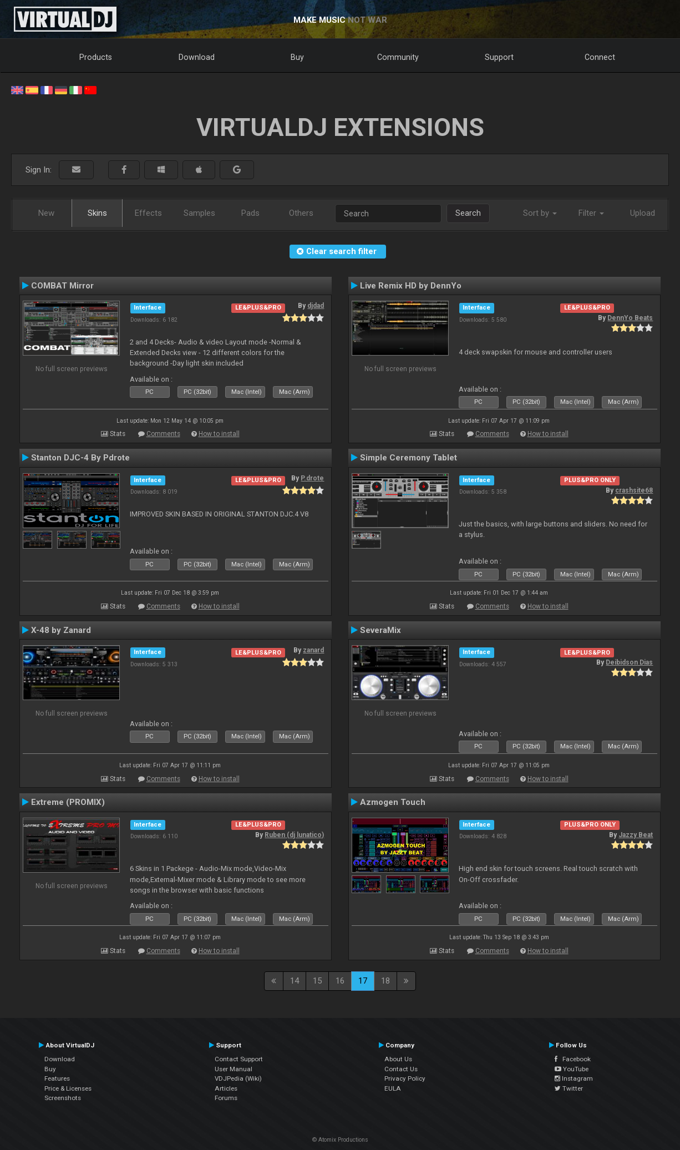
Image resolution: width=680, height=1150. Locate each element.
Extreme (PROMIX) (68, 802)
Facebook (573, 1059)
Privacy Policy (404, 1078)
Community (398, 57)
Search (468, 213)
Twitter (569, 1088)
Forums (226, 1098)
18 (385, 981)
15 (317, 981)
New (46, 213)
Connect (600, 57)
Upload (642, 213)
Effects (148, 213)
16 (340, 981)
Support (499, 57)
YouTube (571, 1069)
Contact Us (401, 1069)
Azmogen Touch (392, 802)
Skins (97, 213)
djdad (315, 306)
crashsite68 (634, 490)
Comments (163, 434)
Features (57, 1078)
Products (95, 57)
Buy (297, 57)
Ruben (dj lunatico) (294, 835)
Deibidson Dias (629, 662)
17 (362, 981)
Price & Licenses (68, 1088)
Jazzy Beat (635, 835)
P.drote (312, 478)
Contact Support (239, 1059)
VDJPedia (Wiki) (238, 1078)
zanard (313, 650)
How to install (219, 434)
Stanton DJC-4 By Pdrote (80, 458)
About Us (398, 1059)
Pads (250, 213)
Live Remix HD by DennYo (410, 286)
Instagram (574, 1078)
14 (294, 981)
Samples (199, 213)
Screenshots (62, 1098)
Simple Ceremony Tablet (408, 458)
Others (301, 213)
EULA (392, 1088)
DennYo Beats (630, 318)
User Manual (233, 1069)
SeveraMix (380, 630)
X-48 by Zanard (61, 630)
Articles (226, 1088)
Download (197, 57)
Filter (591, 213)
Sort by (540, 213)
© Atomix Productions (340, 1139)
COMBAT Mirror (62, 286)
